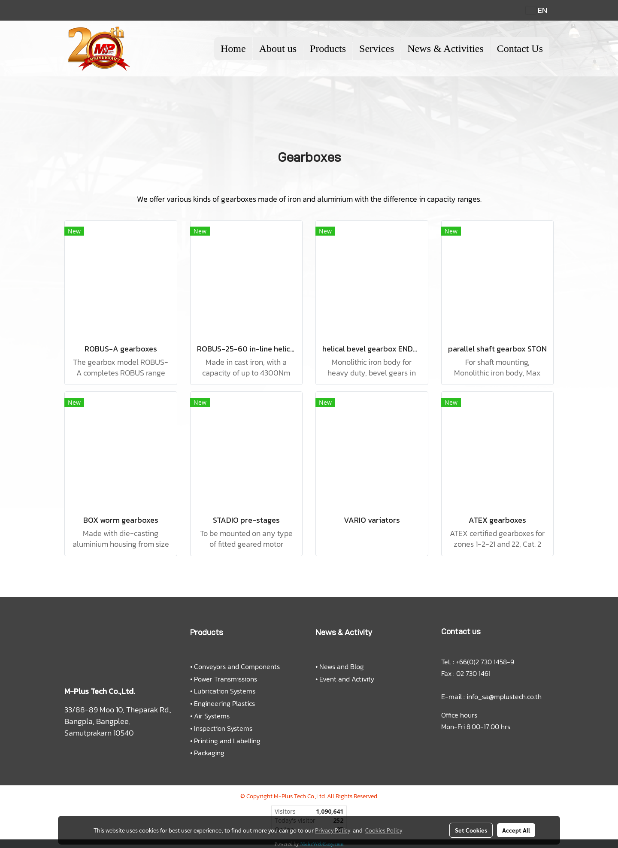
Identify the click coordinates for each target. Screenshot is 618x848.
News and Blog (341, 666)
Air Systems (212, 716)
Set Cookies (471, 830)
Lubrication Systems (224, 691)
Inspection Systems (223, 728)
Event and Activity (346, 679)
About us (278, 48)
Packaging (209, 753)
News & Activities (445, 48)
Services (376, 48)
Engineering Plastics (224, 703)
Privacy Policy (332, 830)
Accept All (516, 830)
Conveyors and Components (237, 666)
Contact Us (520, 48)
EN (536, 10)
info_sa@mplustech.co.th (504, 696)
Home (233, 48)
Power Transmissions (225, 679)
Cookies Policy (383, 830)
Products (328, 48)
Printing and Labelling (227, 741)
